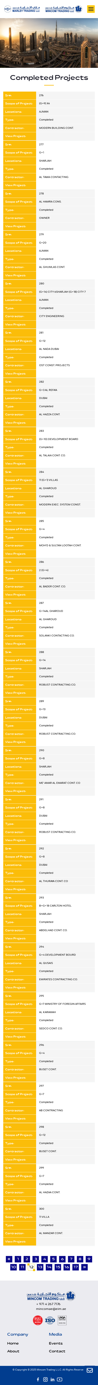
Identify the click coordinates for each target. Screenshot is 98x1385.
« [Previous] (9, 1259)
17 (76, 1267)
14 (49, 1267)
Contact (57, 1351)
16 (66, 1267)
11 (22, 1267)
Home (13, 1343)
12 (31, 1267)
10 (13, 1267)
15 (58, 1267)
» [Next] (84, 1267)
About (13, 1351)
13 (40, 1267)
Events (56, 1343)
